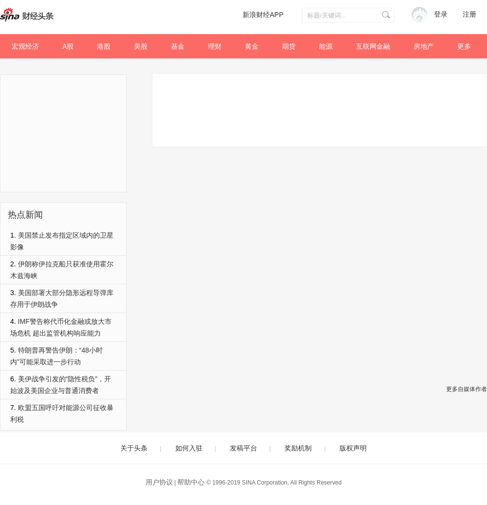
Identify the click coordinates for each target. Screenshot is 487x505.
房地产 (423, 46)
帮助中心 (191, 482)
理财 (215, 46)
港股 (104, 46)
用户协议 (159, 482)
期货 (289, 46)
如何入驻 (189, 448)
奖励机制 (298, 448)
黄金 (252, 46)
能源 (326, 46)
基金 (178, 46)
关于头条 (134, 448)
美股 (141, 46)
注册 (469, 14)
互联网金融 (373, 46)
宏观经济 (25, 46)
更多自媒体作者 (466, 389)
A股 (68, 46)
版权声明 (353, 448)
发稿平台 (243, 448)
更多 (464, 46)
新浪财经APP (263, 15)
